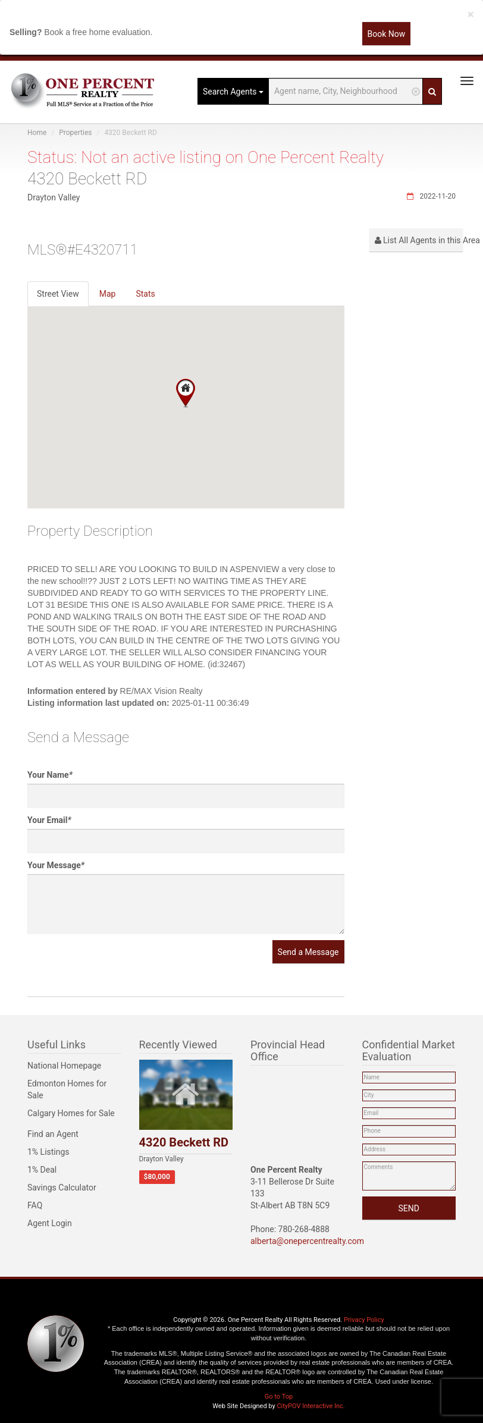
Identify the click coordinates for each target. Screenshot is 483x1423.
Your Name (50, 775)
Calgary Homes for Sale (71, 1113)
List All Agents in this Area (419, 240)
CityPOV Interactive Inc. (310, 1406)
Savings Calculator (61, 1187)
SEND (409, 1208)
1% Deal (42, 1169)
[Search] (432, 91)
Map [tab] (107, 294)
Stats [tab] (145, 294)
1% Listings (48, 1152)
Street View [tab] (58, 294)
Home (36, 132)
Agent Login (49, 1223)
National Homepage (64, 1065)
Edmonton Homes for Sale (66, 1089)
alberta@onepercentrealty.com (307, 1241)
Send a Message (308, 952)
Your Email (49, 820)
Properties (75, 132)
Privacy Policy (364, 1320)
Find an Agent (53, 1134)
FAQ (34, 1205)
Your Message (55, 865)
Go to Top (279, 1396)
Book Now (387, 34)
